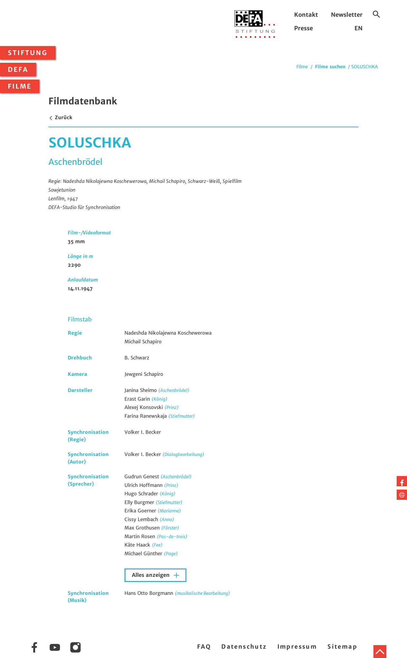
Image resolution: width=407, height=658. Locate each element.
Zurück (60, 117)
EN (358, 28)
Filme (20, 86)
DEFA (18, 69)
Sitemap (342, 646)
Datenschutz (244, 646)
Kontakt (306, 14)
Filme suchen (330, 67)
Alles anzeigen (151, 575)
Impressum (297, 646)
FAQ (204, 646)
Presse (303, 28)
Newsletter (346, 14)
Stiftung (28, 53)
